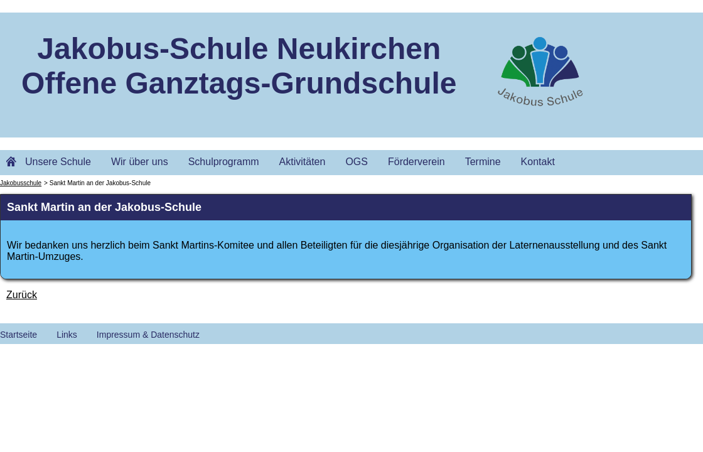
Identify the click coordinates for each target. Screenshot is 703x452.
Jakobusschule (20, 183)
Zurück (21, 294)
